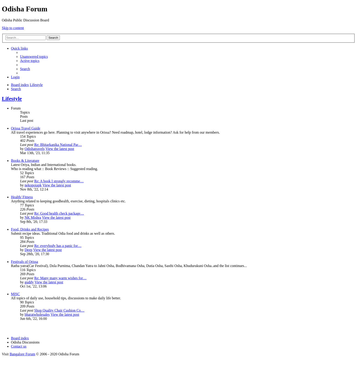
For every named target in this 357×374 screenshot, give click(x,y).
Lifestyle (12, 99)
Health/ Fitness (22, 197)
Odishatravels (35, 149)
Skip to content (13, 28)
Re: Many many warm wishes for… (60, 278)
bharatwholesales (37, 314)
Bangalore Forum (22, 354)
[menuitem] (34, 57)
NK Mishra (33, 217)
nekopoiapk (33, 185)
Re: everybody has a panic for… (57, 246)
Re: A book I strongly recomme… (59, 181)
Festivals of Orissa (24, 262)
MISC (15, 294)
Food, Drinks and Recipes (30, 229)
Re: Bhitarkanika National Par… (58, 145)
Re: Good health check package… (59, 213)
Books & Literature (25, 161)
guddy (29, 282)
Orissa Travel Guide (25, 128)
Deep (28, 250)
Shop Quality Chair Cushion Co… (59, 310)
